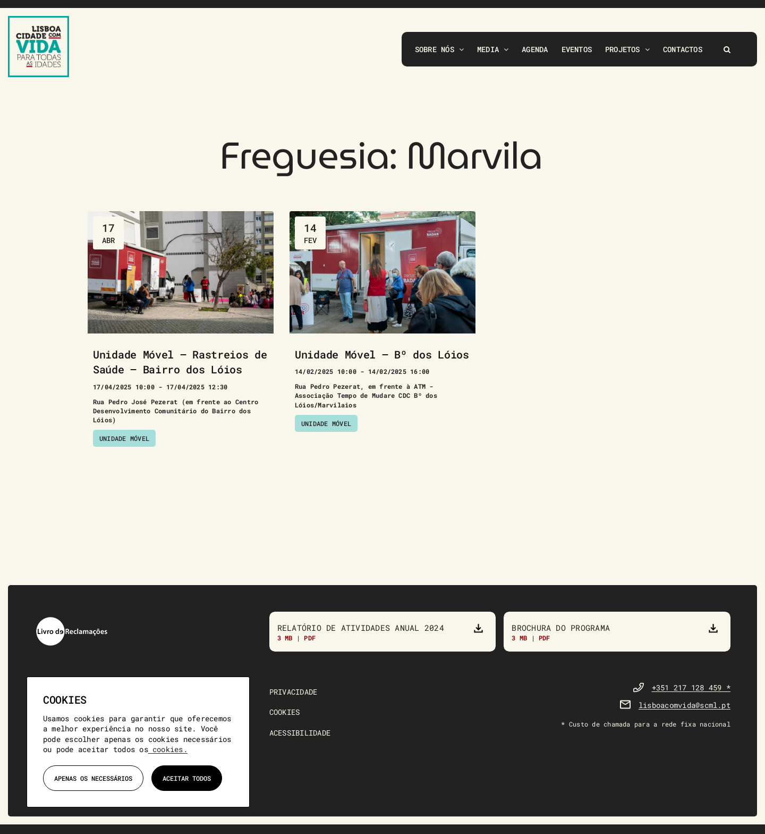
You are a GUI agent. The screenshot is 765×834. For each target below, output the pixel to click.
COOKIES (284, 714)
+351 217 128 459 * (691, 689)
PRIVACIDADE (293, 693)
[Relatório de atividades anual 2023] (382, 632)
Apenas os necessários (93, 778)
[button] (727, 49)
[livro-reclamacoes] (72, 621)
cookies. (168, 749)
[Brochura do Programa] (617, 632)
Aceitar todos (187, 778)
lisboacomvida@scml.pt (684, 707)
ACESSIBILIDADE (299, 734)
